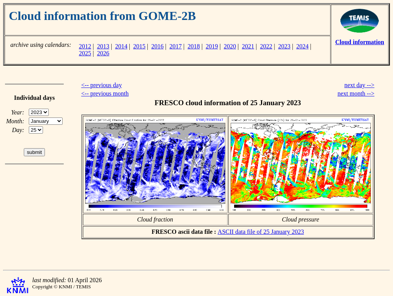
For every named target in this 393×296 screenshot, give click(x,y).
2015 (139, 46)
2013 (103, 46)
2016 (157, 46)
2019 (212, 46)
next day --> (359, 85)
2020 (230, 46)
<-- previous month (105, 93)
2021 (248, 46)
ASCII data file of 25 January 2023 (261, 231)
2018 (194, 46)
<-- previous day (101, 85)
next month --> (355, 93)
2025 (85, 53)
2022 (266, 46)
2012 (85, 46)
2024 (302, 46)
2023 (284, 46)
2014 (121, 46)
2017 (176, 46)
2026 (103, 53)
